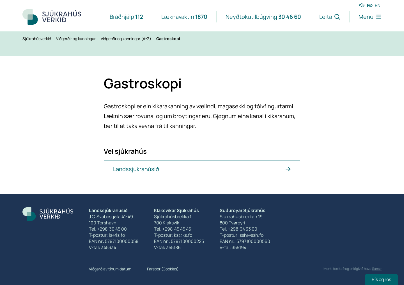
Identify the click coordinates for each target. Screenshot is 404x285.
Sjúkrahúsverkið (37, 38)
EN (377, 5)
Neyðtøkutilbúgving (263, 16)
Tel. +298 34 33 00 (238, 229)
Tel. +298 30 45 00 (108, 229)
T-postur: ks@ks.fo (173, 235)
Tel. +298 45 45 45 (172, 229)
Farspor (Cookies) (163, 269)
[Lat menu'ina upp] (365, 16)
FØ (370, 5)
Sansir (377, 268)
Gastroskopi (168, 38)
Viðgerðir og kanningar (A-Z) (126, 38)
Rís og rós (381, 279)
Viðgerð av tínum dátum (110, 269)
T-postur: (230, 235)
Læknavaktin (184, 16)
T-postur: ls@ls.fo (107, 235)
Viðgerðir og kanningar (76, 38)
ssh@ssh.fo (251, 235)
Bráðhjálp (126, 16)
